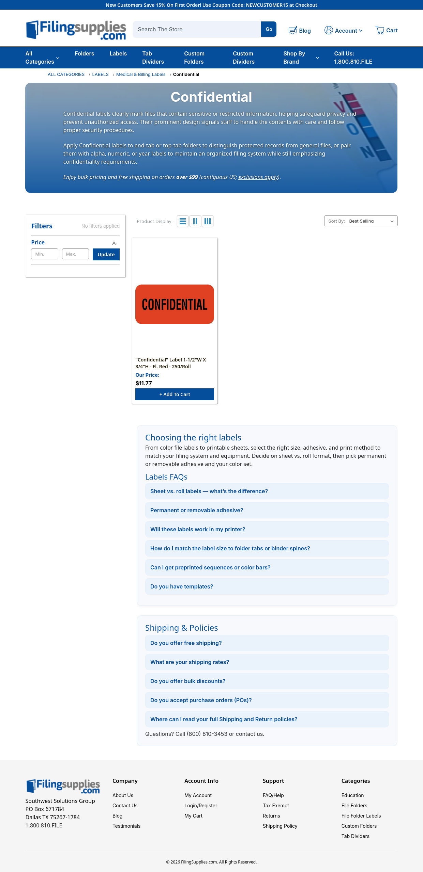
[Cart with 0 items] (386, 31)
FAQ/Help (273, 795)
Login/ (191, 805)
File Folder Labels (361, 816)
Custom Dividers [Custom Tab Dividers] (244, 57)
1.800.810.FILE (43, 825)
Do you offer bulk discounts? (188, 681)
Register (208, 805)
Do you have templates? (181, 586)
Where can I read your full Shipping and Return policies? (224, 719)
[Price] (75, 242)
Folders (84, 53)
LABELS (100, 74)
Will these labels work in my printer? (197, 529)
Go (269, 29)
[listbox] (372, 221)
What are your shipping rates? (189, 662)
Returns (271, 816)
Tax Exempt (276, 805)
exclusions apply (258, 176)
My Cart (193, 816)
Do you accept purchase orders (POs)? (201, 700)
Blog (117, 816)
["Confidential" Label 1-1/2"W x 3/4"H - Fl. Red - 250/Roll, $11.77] (174, 304)
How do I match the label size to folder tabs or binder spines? (230, 548)
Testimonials (126, 826)
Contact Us (125, 805)
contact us (249, 733)
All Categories (42, 57)
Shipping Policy (280, 826)
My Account (198, 795)
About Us (122, 795)
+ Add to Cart (175, 394)
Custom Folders (194, 57)
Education (353, 795)
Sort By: (336, 221)
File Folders (354, 805)
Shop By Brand (301, 57)
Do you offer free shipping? (186, 643)
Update (106, 254)
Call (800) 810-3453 (201, 733)
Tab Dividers (153, 57)
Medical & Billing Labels (141, 74)
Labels (118, 53)
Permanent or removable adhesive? (196, 510)
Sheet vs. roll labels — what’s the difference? (209, 491)
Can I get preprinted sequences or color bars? (210, 567)
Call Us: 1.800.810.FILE (353, 57)
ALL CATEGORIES (66, 74)
